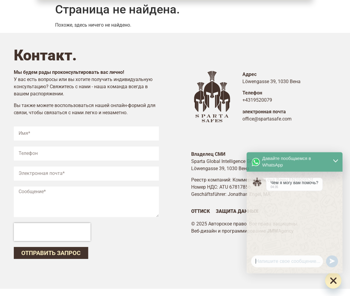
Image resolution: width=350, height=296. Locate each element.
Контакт (242, 14)
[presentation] (46, 232)
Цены (211, 14)
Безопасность (122, 14)
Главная (76, 14)
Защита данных (243, 211)
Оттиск (206, 211)
